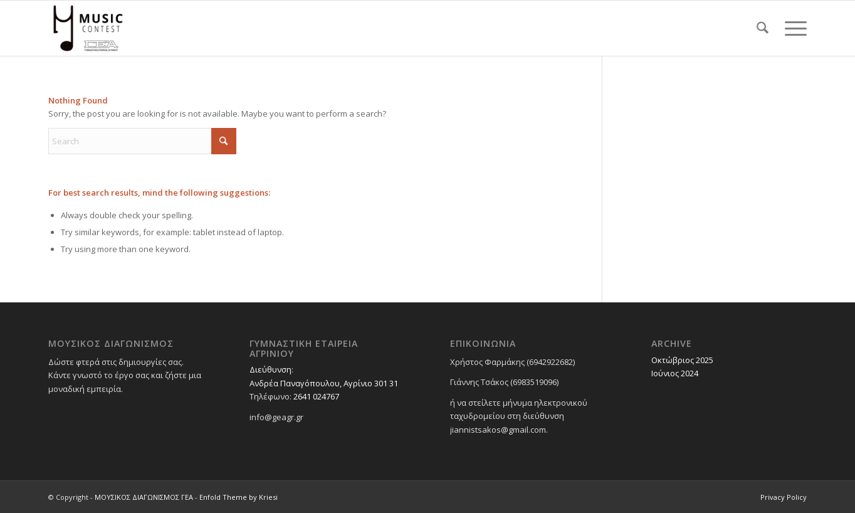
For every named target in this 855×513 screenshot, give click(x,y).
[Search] (762, 28)
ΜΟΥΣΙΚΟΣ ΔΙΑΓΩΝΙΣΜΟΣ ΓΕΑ (144, 497)
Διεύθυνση (270, 369)
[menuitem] (762, 28)
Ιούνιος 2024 (674, 373)
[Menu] (792, 28)
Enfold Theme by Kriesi (238, 497)
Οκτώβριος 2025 (682, 360)
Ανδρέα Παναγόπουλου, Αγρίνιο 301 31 (323, 383)
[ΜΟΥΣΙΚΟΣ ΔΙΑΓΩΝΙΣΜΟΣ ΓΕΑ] (88, 28)
